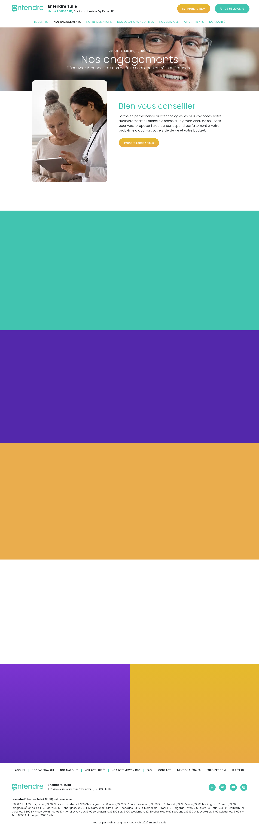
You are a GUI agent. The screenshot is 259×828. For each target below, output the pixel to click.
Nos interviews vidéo (126, 770)
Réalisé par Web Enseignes (109, 822)
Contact (164, 770)
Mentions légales (188, 770)
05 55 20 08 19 (232, 9)
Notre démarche (99, 22)
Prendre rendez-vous (139, 143)
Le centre (41, 22)
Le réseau (238, 770)
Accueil (20, 770)
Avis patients (194, 22)
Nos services (169, 22)
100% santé (217, 22)
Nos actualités (94, 770)
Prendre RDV (193, 9)
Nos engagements (67, 22)
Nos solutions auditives (135, 22)
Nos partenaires (43, 770)
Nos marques (69, 770)
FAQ (149, 770)
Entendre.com (216, 770)
